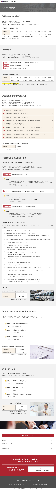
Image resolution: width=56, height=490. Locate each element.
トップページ (12, 484)
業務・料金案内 (27, 484)
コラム (19, 484)
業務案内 (4, 440)
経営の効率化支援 (5, 448)
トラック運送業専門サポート (8, 443)
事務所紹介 (35, 484)
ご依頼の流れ (44, 484)
